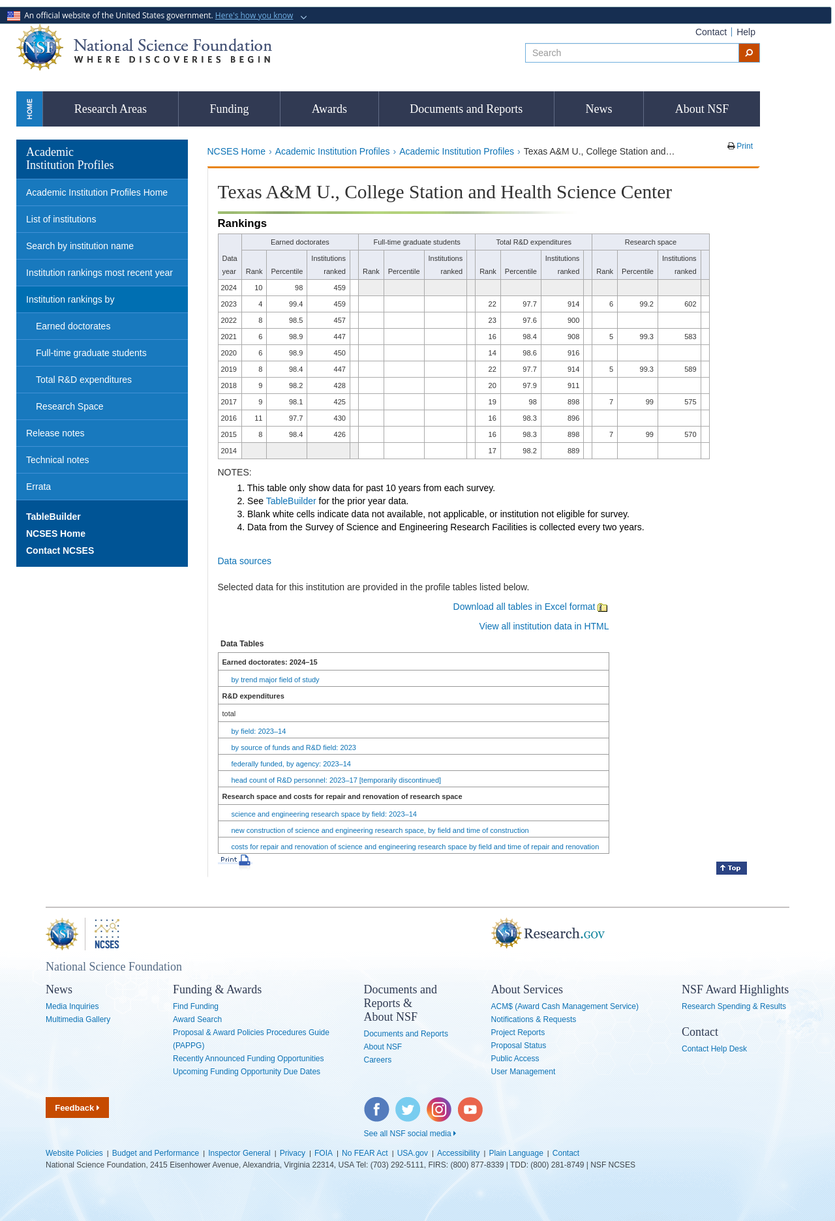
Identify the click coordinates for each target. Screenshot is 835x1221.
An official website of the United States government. (151, 15)
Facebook (377, 1103)
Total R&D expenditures (84, 379)
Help (745, 32)
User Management (523, 1071)
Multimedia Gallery (78, 1019)
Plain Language (516, 1153)
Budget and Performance (155, 1153)
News (599, 108)
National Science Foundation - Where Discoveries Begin (144, 47)
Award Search (197, 1019)
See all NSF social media (410, 1133)
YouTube (471, 1103)
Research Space (70, 406)
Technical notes (57, 460)
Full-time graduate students (91, 353)
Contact (711, 32)
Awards (329, 108)
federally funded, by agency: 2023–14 (291, 764)
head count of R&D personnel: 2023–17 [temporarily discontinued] (337, 780)
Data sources (244, 561)
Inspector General (239, 1153)
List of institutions (61, 219)
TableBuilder (291, 501)
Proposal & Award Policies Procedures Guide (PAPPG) (251, 1039)
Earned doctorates (73, 326)
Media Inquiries (72, 1006)
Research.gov (484, 934)
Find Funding (196, 1006)
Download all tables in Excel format (531, 606)
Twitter (406, 1103)
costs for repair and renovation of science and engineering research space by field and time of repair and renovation (416, 847)
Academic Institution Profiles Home (97, 192)
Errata (38, 486)
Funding (229, 108)
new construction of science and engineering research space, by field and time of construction (380, 830)
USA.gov (412, 1153)
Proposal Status (519, 1045)
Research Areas (110, 108)
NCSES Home (236, 151)
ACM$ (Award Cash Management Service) (565, 1006)
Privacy (292, 1153)
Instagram (440, 1103)
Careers (378, 1059)
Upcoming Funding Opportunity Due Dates (246, 1071)
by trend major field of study (276, 680)
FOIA (323, 1153)
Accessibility (458, 1153)
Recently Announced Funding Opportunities (248, 1058)
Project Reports (518, 1032)
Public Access (515, 1058)
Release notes (55, 433)
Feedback (77, 1108)
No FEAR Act (365, 1153)
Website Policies (74, 1153)
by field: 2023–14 (259, 731)
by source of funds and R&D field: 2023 (294, 747)
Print (744, 146)
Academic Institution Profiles (332, 151)
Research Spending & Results (734, 1006)
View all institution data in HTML (544, 626)
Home (29, 108)
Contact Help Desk (714, 1048)
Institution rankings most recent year (99, 272)
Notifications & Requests (534, 1019)
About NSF (702, 108)
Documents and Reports (466, 108)
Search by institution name (80, 246)
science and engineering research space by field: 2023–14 (324, 814)
